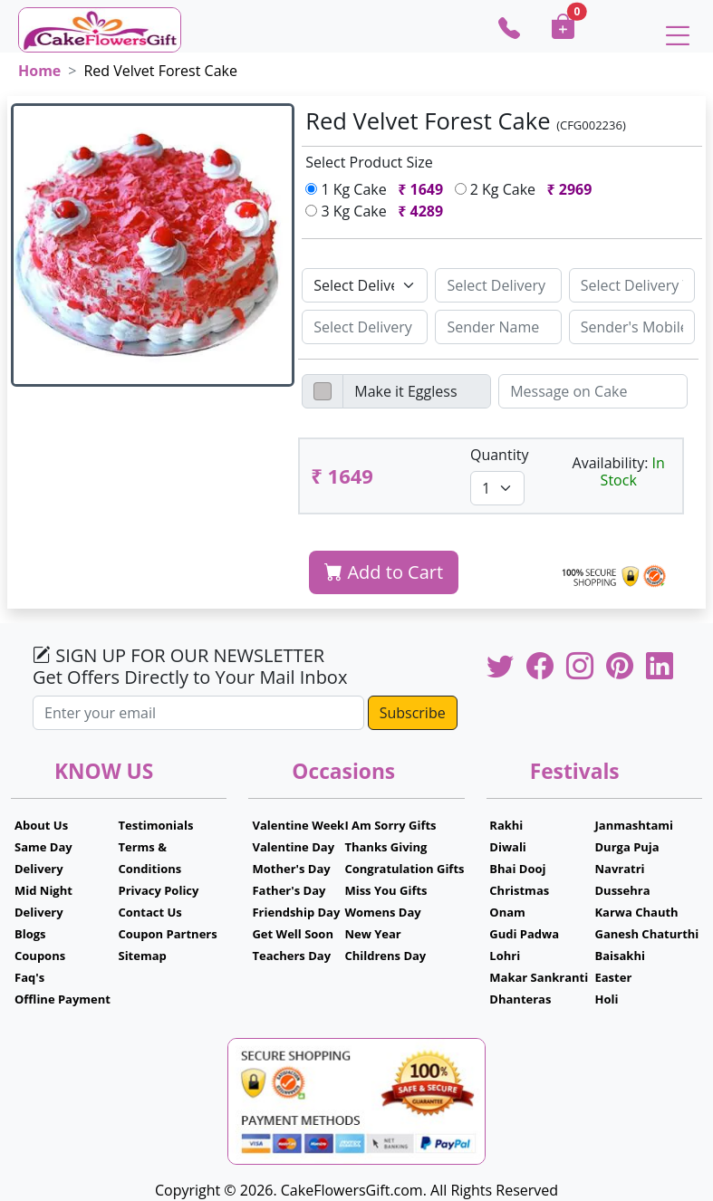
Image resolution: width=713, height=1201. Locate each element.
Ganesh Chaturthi (646, 934)
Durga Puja (626, 847)
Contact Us (149, 912)
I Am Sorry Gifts (390, 825)
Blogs (30, 934)
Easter (612, 977)
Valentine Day (293, 847)
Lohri (504, 955)
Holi (606, 999)
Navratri (619, 868)
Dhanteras (520, 999)
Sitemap (142, 955)
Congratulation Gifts (404, 868)
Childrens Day (385, 955)
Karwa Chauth (636, 912)
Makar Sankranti (538, 977)
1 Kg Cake (377, 189)
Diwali (507, 847)
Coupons (39, 955)
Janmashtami (633, 825)
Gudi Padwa (524, 934)
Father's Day (288, 890)
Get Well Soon (292, 934)
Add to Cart (383, 572)
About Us (41, 825)
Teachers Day (291, 955)
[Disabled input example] (416, 391)
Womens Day (382, 912)
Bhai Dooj (517, 868)
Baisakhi (619, 955)
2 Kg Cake (527, 189)
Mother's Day (291, 868)
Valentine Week (298, 825)
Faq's (29, 977)
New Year (372, 934)
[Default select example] (365, 285)
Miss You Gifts (385, 890)
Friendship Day (296, 912)
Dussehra (622, 890)
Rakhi (506, 825)
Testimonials (155, 825)
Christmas (519, 890)
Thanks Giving (385, 847)
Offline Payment (62, 999)
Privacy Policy (158, 890)
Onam (507, 912)
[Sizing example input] (498, 285)
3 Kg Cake (377, 211)
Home (39, 71)
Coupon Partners (167, 934)
